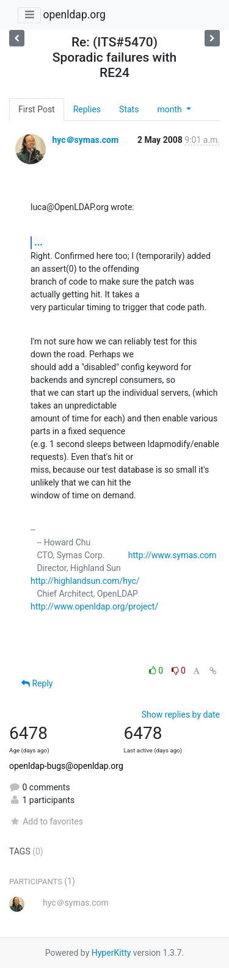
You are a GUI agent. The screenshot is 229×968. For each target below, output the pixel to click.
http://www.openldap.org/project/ (94, 606)
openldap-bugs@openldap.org (66, 766)
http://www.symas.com (172, 555)
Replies (87, 109)
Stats (129, 109)
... (38, 242)
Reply (37, 683)
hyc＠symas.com (85, 140)
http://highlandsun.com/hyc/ (85, 581)
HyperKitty (111, 953)
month (170, 109)
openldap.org (74, 15)
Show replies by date (181, 714)
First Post (36, 109)
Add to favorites (46, 821)
